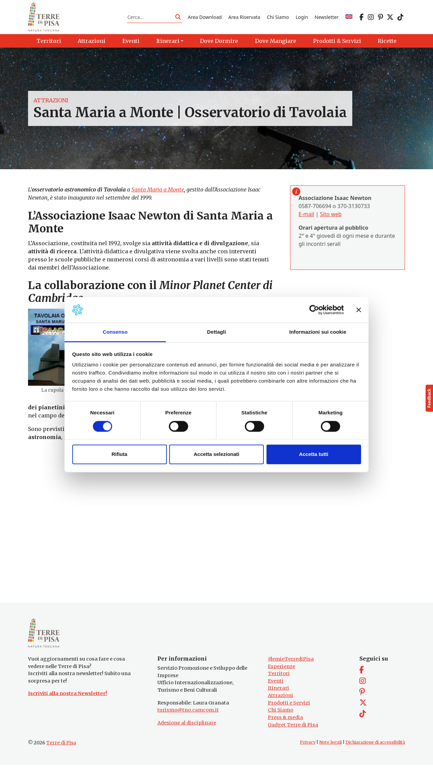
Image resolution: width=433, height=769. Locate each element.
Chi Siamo (278, 18)
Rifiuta (119, 454)
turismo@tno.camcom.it (188, 714)
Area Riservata (244, 18)
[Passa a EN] (349, 18)
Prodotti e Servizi (289, 707)
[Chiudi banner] (358, 309)
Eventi (275, 685)
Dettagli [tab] (216, 332)
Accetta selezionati (216, 454)
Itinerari (278, 692)
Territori (279, 678)
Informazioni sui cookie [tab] (318, 332)
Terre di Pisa (61, 747)
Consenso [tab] (115, 332)
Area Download (205, 18)
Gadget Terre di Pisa (293, 729)
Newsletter (327, 18)
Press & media (285, 722)
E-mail (306, 216)
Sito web (330, 216)
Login (302, 18)
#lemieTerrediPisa (291, 663)
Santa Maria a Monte (157, 191)
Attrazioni (50, 102)
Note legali (330, 746)
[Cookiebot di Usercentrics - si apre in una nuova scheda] (314, 310)
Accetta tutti (313, 454)
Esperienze (281, 670)
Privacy (307, 746)
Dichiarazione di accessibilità (375, 746)
